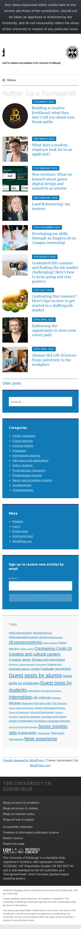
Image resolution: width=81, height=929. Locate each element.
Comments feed (22, 536)
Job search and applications (30, 460)
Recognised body (15, 874)
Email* (40, 584)
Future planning (22, 440)
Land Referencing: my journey (51, 206)
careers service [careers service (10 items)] (27, 649)
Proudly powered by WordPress (23, 760)
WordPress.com (40, 765)
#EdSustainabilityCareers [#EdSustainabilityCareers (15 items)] (23, 637)
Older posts (11, 383)
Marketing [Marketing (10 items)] (56, 698)
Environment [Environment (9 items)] (40, 664)
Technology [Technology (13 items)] (43, 733)
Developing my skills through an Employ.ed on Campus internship (54, 238)
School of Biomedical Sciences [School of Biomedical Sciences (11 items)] (50, 708)
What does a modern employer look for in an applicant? (52, 149)
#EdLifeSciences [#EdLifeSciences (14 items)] (42, 632)
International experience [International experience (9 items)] (51, 691)
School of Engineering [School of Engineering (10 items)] (19, 712)
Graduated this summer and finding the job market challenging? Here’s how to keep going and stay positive (55, 272)
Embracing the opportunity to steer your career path (54, 330)
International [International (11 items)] (33, 691)
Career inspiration (23, 435)
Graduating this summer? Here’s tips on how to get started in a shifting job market (54, 303)
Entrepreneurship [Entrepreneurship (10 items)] (27, 664)
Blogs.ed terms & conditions (21, 802)
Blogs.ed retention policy (19, 814)
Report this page (13, 843)
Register (17, 521)
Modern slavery (13, 838)
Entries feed (20, 531)
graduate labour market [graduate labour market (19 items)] (24, 668)
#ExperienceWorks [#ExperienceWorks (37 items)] (25, 642)
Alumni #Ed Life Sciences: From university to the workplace (54, 360)
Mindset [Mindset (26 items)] (15, 703)
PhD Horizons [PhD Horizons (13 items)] (59, 703)
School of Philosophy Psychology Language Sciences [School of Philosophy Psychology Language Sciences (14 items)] (39, 720)
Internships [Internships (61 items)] (20, 697)
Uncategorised (21, 485)
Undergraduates (22, 490)
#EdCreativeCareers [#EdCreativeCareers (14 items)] (20, 632)
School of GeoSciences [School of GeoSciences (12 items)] (42, 712)
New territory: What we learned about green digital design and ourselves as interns (52, 181)
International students (26, 455)
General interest (22, 445)
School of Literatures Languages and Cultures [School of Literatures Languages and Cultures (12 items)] (42, 716)
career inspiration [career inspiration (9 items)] (50, 643)
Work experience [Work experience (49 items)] (40, 738)
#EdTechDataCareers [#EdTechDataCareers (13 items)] (51, 637)
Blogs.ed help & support (18, 819)
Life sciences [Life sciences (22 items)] (42, 697)
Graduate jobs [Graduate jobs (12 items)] (54, 664)
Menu (11, 80)
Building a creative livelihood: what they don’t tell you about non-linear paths (54, 114)
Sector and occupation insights (32, 480)
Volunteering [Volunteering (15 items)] (16, 739)
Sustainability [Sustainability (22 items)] (27, 733)
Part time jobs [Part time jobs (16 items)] (42, 703)
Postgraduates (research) (28, 470)
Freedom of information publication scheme (31, 832)
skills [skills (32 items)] (13, 733)
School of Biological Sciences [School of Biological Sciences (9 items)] (21, 708)
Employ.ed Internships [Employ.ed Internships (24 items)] (48, 660)
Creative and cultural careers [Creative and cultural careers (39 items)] (34, 654)
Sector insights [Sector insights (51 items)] (53, 726)
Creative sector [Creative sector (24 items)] (20, 660)
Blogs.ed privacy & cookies (20, 808)
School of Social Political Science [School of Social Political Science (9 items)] (23, 727)
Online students (22, 465)
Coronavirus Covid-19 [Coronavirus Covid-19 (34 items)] (53, 648)
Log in (16, 526)
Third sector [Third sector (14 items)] (57, 733)
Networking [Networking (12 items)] (27, 703)
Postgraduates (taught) (27, 475)
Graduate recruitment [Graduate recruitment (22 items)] (56, 669)
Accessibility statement (18, 826)
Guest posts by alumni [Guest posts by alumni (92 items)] (35, 675)
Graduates (19, 450)
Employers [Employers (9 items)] (13, 664)
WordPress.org (22, 541)
